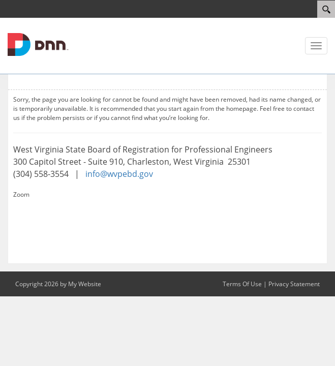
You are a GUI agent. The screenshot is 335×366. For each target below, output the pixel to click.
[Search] (326, 9)
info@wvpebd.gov (119, 173)
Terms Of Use (242, 284)
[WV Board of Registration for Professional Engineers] (38, 43)
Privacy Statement (294, 284)
